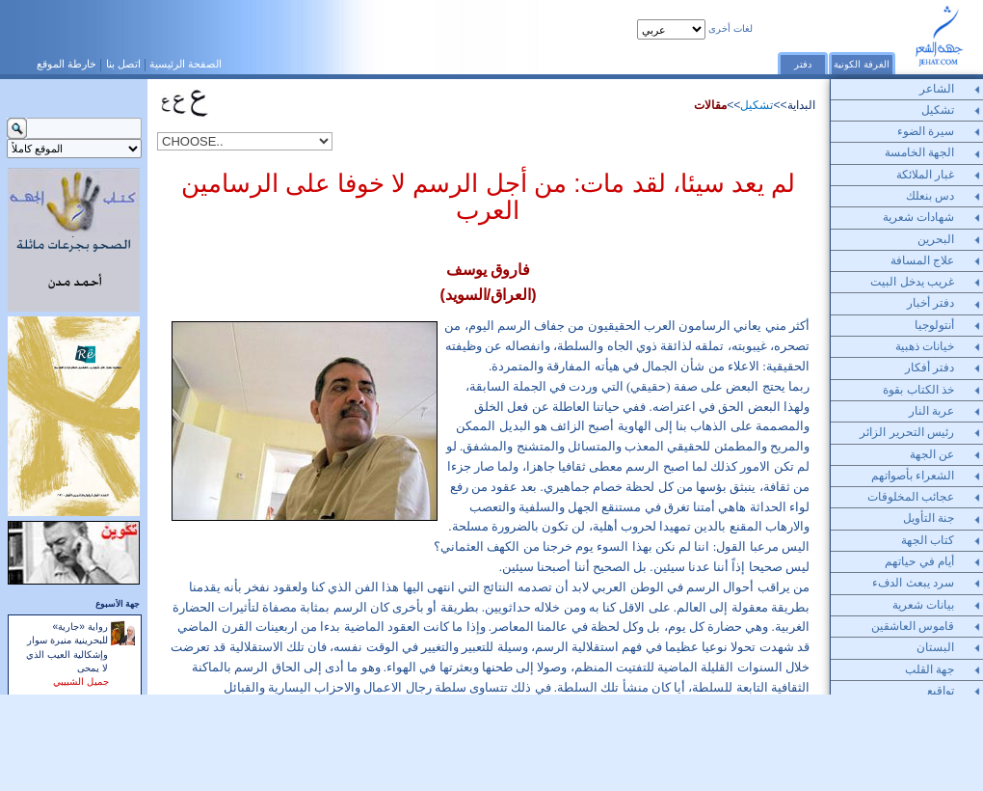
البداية (801, 105)
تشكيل (756, 105)
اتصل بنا (123, 63)
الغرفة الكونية (862, 64)
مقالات (710, 105)
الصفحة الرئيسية (185, 63)
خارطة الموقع (66, 63)
